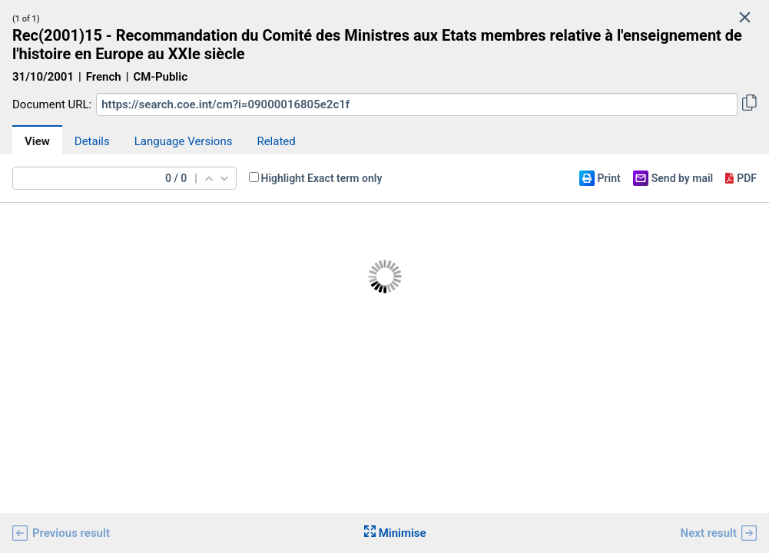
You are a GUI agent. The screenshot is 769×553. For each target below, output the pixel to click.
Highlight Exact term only (322, 178)
